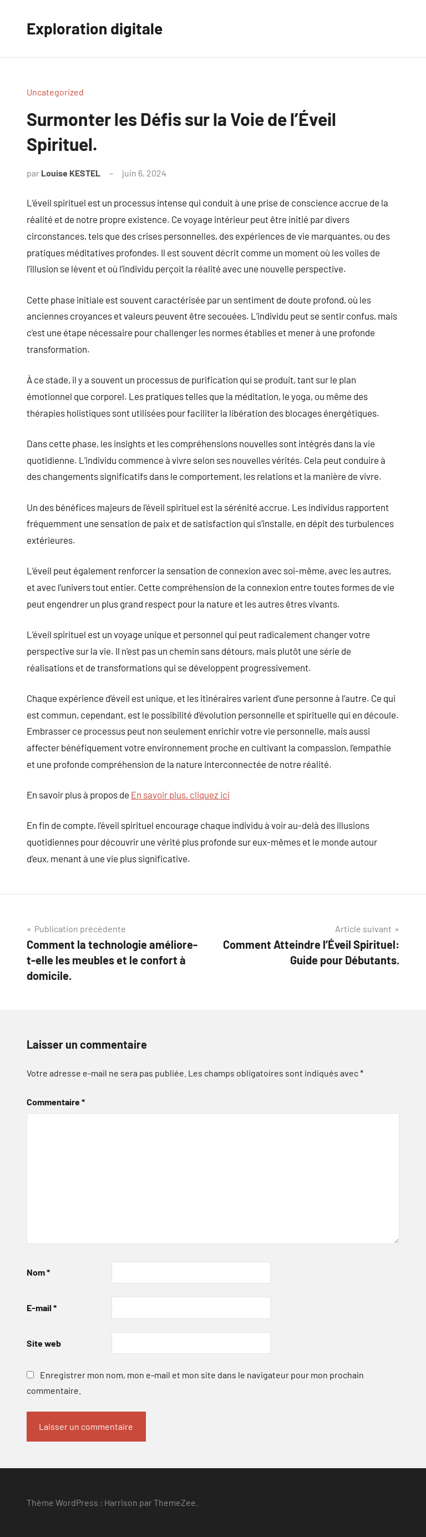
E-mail (42, 1307)
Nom (38, 1272)
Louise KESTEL (70, 173)
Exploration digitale (95, 28)
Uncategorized (55, 92)
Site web (44, 1343)
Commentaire (56, 1101)
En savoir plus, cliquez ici (180, 794)
